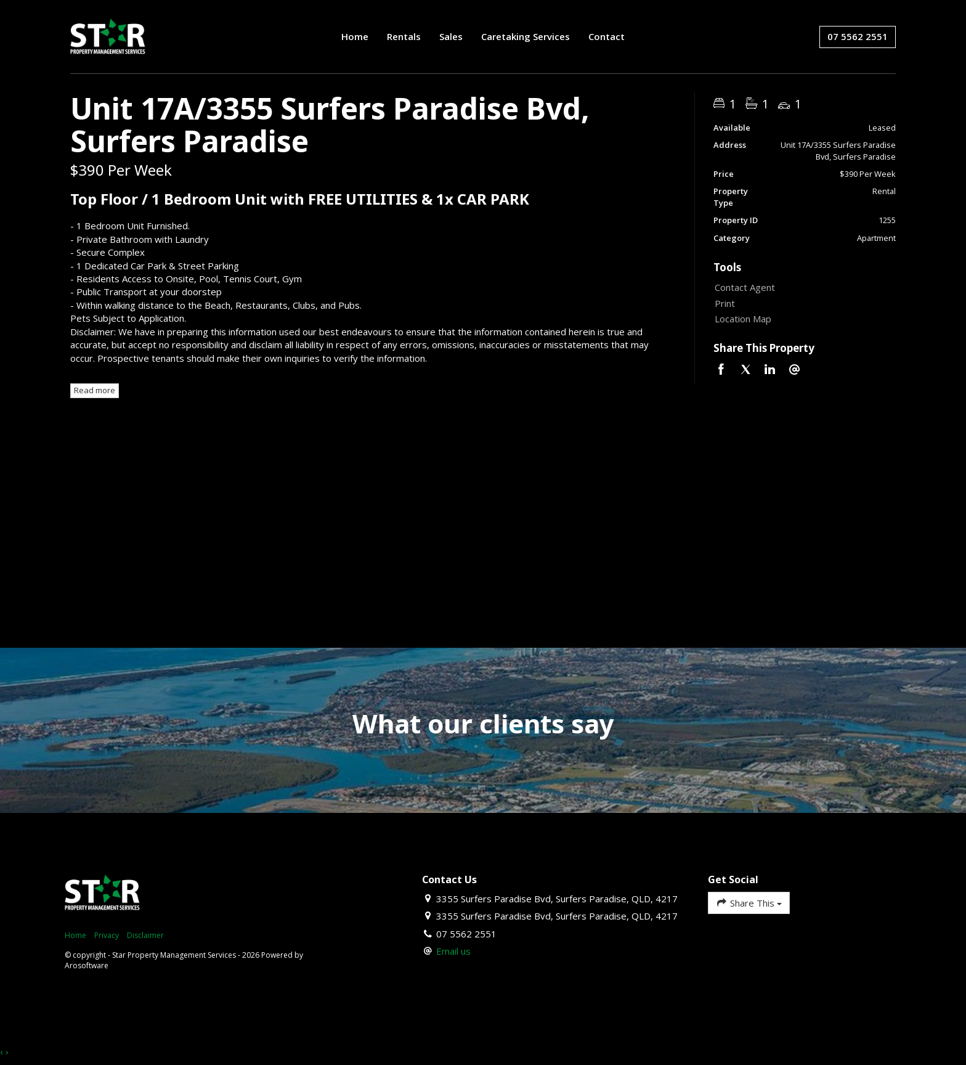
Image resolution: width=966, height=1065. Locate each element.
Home (354, 36)
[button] (801, 303)
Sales (451, 36)
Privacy (106, 935)
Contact (606, 36)
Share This (749, 902)
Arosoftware (86, 965)
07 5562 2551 (857, 36)
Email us (453, 951)
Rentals (404, 36)
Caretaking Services (525, 36)
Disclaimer (145, 935)
